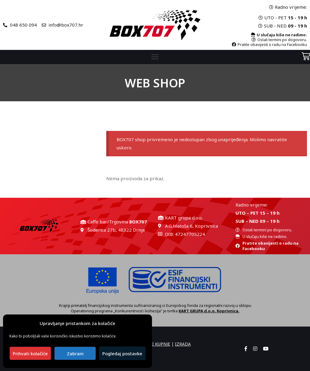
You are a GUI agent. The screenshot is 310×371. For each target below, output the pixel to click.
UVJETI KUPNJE (155, 344)
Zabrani (75, 353)
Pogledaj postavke (122, 353)
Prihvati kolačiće (30, 353)
